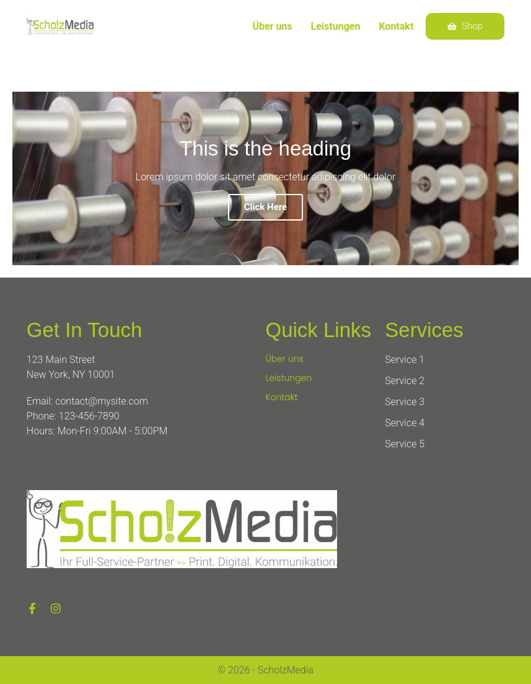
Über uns (272, 26)
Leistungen (336, 26)
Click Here (265, 207)
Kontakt (396, 26)
